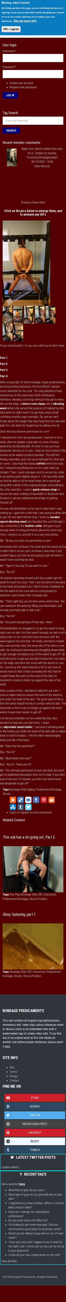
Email (28, 800)
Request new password (23, 87)
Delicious (20, 800)
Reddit (51, 800)
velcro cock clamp (33, 403)
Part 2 (4, 364)
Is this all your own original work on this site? (34, 1255)
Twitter (28, 807)
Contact (14, 1080)
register (24, 812)
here (7, 1046)
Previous (26, 202)
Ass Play (15, 894)
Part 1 (4, 358)
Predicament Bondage (48, 789)
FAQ (12, 1067)
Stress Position (38, 899)
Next (42, 202)
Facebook (36, 800)
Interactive (50, 894)
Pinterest (44, 800)
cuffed (40, 463)
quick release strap (45, 489)
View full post (42, 166)
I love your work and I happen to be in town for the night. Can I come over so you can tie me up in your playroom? (36, 1246)
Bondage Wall (18, 789)
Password (9, 67)
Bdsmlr (22, 1106)
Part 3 (4, 370)
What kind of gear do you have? (26, 1190)
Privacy (14, 1076)
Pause (35, 202)
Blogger (13, 800)
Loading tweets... (11, 1167)
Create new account (21, 83)
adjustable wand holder (18, 727)
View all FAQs (9, 1261)
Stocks (7, 793)
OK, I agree (11, 29)
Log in (13, 812)
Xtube (22, 1098)
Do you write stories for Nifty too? (28, 1220)
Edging (30, 789)
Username (9, 51)
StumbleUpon (13, 807)
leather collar (33, 526)
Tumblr (20, 807)
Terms (13, 1071)
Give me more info (25, 21)
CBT (40, 894)
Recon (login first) (26, 1124)
